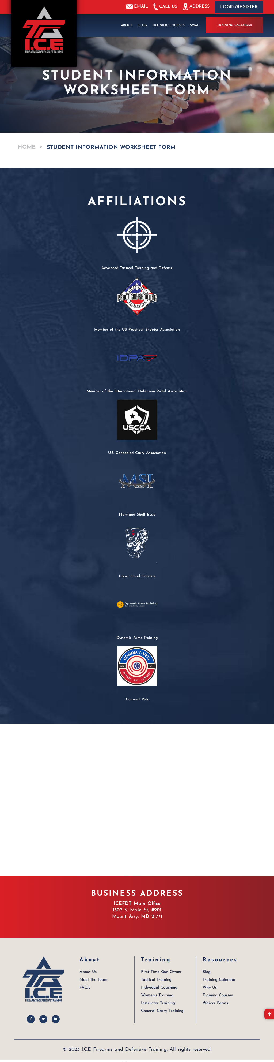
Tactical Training (156, 979)
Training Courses (168, 25)
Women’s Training (157, 995)
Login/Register (239, 7)
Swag (194, 25)
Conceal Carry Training (162, 1010)
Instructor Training (157, 1003)
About (126, 25)
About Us (87, 972)
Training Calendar (234, 25)
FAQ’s (84, 987)
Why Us (210, 987)
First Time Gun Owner (161, 972)
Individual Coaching (159, 987)
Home (27, 147)
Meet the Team (93, 979)
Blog (142, 25)
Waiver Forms (215, 1003)
